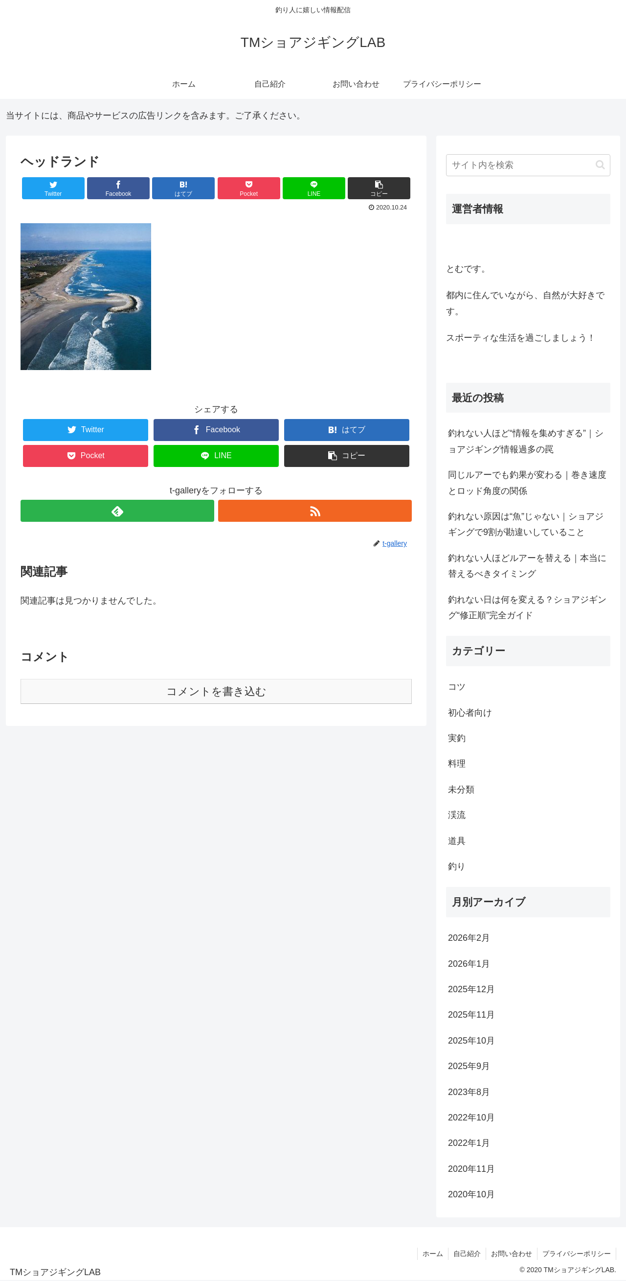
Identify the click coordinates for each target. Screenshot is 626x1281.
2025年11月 (471, 1015)
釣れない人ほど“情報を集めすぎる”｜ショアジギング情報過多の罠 (526, 441)
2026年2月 (469, 938)
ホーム (433, 1254)
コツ (457, 687)
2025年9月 (469, 1066)
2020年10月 (471, 1194)
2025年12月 (471, 989)
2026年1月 (469, 964)
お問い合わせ (511, 1254)
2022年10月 (471, 1117)
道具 (457, 841)
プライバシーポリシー (576, 1254)
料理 (457, 764)
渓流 (457, 815)
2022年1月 (469, 1143)
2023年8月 (469, 1092)
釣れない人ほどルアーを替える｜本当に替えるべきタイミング (527, 566)
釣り (457, 866)
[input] (528, 165)
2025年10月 (471, 1041)
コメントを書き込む (216, 691)
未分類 (461, 789)
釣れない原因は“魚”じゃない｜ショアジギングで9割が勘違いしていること (526, 524)
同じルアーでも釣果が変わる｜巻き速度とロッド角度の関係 (527, 482)
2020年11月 (471, 1169)
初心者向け (470, 713)
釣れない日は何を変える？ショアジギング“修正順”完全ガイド (527, 607)
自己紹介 (467, 1254)
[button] (600, 164)
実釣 (457, 738)
